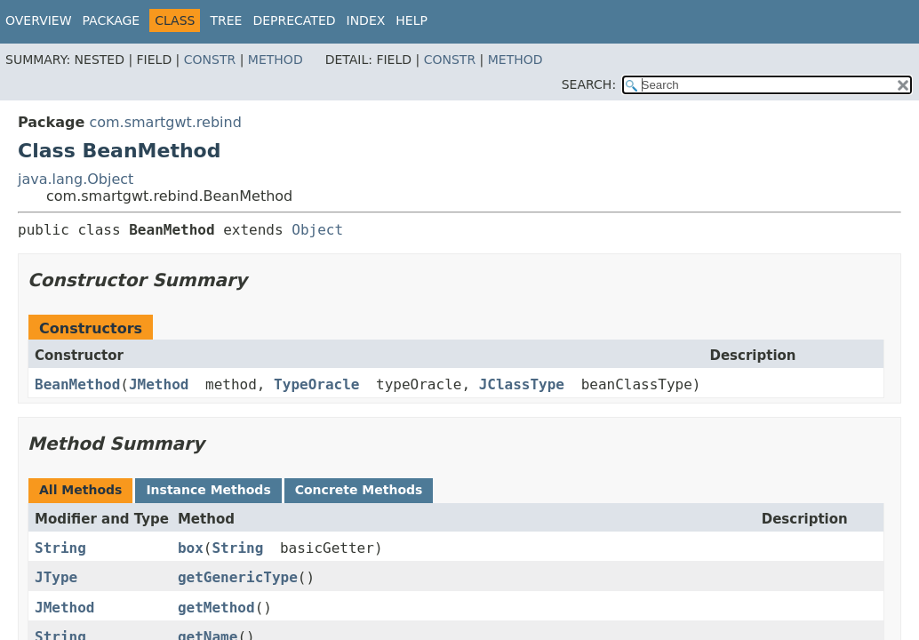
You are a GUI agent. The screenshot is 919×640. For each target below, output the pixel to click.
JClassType (521, 384)
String (60, 548)
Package (111, 20)
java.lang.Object (75, 179)
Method (275, 59)
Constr (210, 59)
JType (56, 577)
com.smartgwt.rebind (165, 122)
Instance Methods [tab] (208, 490)
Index (366, 20)
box (191, 548)
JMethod (158, 384)
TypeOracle (316, 384)
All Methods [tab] (80, 490)
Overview (38, 20)
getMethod (216, 607)
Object (317, 229)
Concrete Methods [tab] (359, 490)
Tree (226, 20)
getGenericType (238, 577)
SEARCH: (589, 84)
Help (412, 20)
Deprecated (293, 20)
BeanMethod (77, 384)
